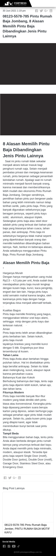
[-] (4, 546)
